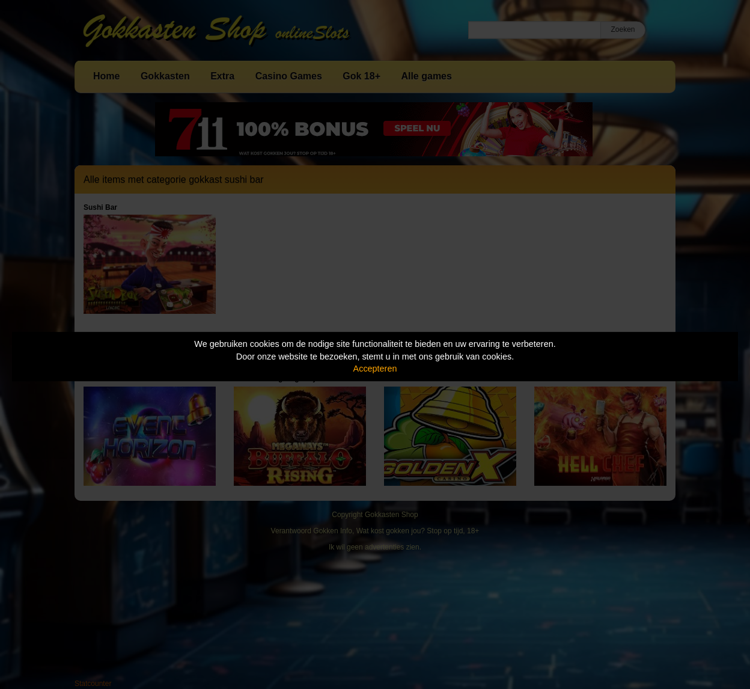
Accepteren (375, 368)
